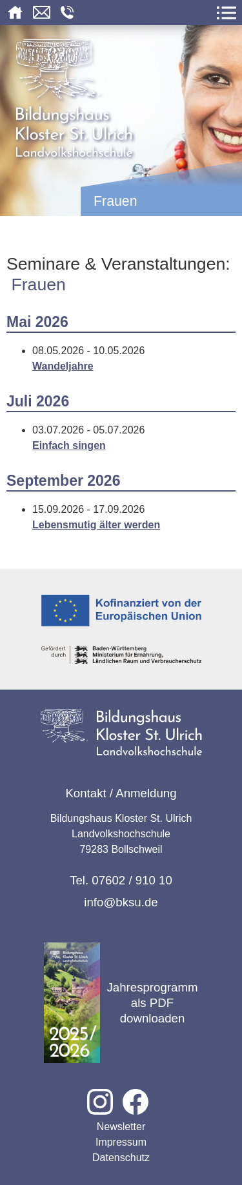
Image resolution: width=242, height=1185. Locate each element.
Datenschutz (121, 1157)
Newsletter (121, 1126)
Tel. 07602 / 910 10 (121, 880)
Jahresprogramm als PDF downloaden (120, 1002)
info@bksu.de (120, 902)
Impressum (121, 1142)
